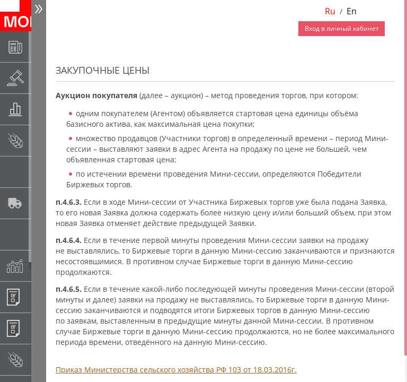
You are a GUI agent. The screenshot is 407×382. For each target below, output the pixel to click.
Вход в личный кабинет (342, 28)
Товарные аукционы (40, 109)
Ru (330, 11)
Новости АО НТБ (40, 46)
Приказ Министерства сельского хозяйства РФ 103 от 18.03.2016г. (176, 369)
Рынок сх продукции (40, 359)
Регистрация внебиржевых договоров (40, 328)
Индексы (40, 266)
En (352, 11)
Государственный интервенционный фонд (40, 234)
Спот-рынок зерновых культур (40, 140)
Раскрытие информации (40, 78)
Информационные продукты (40, 297)
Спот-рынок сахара (40, 172)
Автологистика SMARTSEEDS (40, 203)
